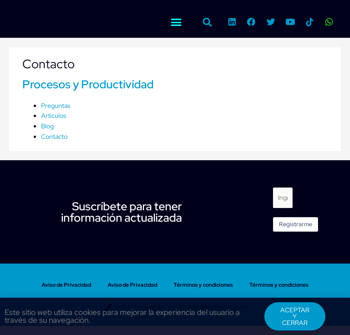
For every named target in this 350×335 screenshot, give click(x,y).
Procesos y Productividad (88, 84)
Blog (47, 126)
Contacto (54, 136)
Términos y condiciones (203, 285)
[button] (176, 22)
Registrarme (295, 224)
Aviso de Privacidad (66, 285)
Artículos (53, 116)
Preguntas (55, 106)
